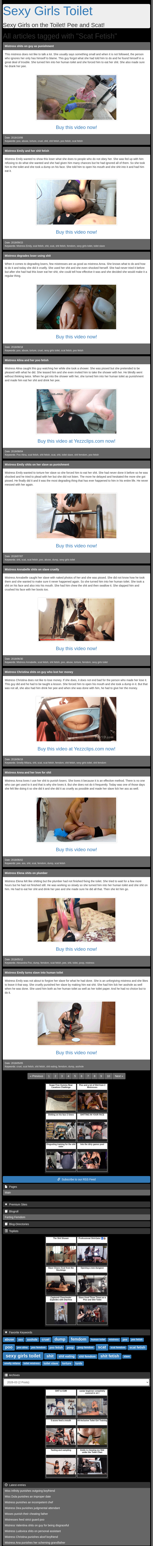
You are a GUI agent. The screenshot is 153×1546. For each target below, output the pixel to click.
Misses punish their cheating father (26, 1513)
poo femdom (38, 1347)
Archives (12, 1375)
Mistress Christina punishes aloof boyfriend (31, 1536)
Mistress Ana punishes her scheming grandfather (35, 1542)
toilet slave (99, 246)
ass (24, 863)
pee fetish (136, 1339)
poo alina (22, 1347)
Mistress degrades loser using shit (28, 255)
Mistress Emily (24, 246)
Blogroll (11, 1211)
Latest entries (15, 1485)
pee (19, 863)
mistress (89, 962)
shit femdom (80, 454)
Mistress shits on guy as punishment (29, 46)
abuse (25, 141)
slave (127, 1356)
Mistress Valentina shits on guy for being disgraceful (37, 1525)
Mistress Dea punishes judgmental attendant (32, 1508)
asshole (80, 1066)
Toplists (11, 1231)
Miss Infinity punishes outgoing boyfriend (30, 1490)
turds (78, 1363)
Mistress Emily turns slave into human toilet (34, 972)
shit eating (51, 1066)
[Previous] (36, 1076)
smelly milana (12, 1363)
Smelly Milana (24, 762)
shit (46, 141)
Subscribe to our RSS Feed (76, 1179)
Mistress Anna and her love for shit (28, 772)
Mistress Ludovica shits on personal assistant (33, 1531)
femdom (71, 246)
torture (32, 141)
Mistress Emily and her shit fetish (27, 150)
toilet (75, 962)
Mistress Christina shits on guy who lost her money (39, 672)
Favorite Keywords (18, 1332)
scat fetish (77, 141)
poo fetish (66, 141)
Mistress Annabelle (26, 662)
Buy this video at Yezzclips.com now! (77, 441)
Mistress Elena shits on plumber (26, 873)
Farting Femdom (15, 1217)
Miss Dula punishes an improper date (28, 1496)
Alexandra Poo (24, 962)
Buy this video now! (76, 127)
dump (55, 559)
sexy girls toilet (84, 246)
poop (81, 962)
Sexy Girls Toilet (47, 11)
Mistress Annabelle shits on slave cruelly (32, 569)
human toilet (98, 1339)
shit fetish (54, 141)
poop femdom (85, 1347)
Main (8, 1192)
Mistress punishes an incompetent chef (29, 1502)
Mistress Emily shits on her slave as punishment (37, 464)
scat (52, 246)
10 (108, 1076)
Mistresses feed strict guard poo (24, 1519)
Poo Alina (21, 454)
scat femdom (118, 1347)
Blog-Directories (17, 1224)
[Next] (119, 1076)
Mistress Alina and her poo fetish (27, 360)
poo (19, 141)
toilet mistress (32, 1363)
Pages (11, 1186)
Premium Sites (16, 1204)
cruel (40, 141)
